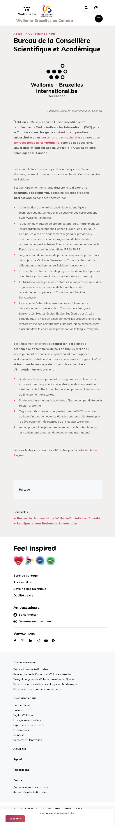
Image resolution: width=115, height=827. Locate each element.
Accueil (19, 33)
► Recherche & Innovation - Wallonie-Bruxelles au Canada (56, 518)
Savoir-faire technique (29, 589)
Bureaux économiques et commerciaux (37, 689)
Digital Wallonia (23, 715)
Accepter (15, 818)
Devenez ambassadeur (32, 621)
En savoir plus (68, 813)
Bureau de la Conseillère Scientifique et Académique (45, 684)
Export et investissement (28, 725)
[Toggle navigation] (99, 18)
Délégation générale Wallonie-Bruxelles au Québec (44, 679)
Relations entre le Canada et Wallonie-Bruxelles (42, 674)
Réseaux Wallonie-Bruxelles (30, 792)
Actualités (19, 748)
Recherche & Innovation (27, 740)
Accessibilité (22, 582)
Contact (18, 780)
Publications (21, 769)
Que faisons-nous (24, 698)
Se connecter (25, 615)
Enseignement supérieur (28, 720)
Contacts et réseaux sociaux (30, 787)
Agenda (18, 759)
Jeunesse (18, 735)
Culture (17, 710)
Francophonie (21, 730)
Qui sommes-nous (42, 33)
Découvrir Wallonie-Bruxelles (30, 669)
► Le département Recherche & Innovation (45, 523)
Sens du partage (25, 575)
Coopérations (21, 705)
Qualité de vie (23, 595)
